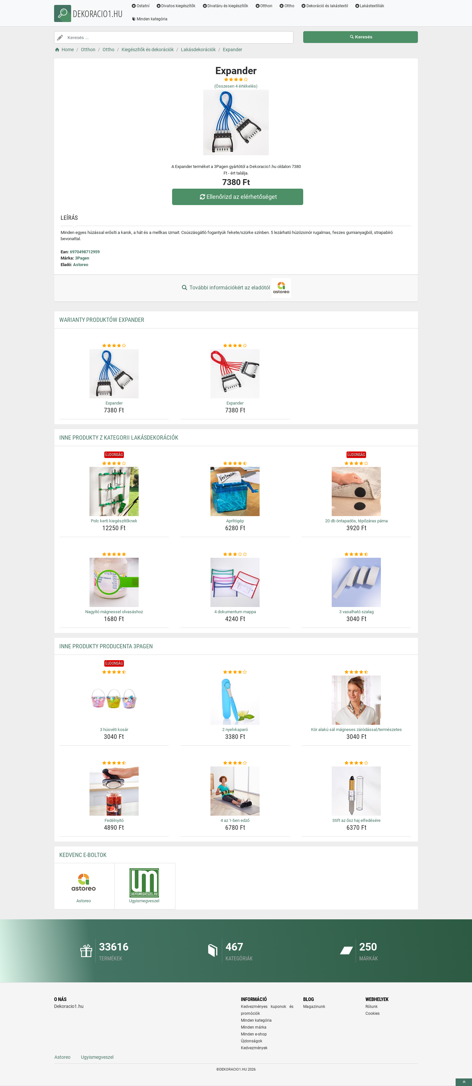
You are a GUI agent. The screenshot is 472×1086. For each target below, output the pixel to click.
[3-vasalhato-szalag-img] (356, 582)
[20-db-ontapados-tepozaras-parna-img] (356, 491)
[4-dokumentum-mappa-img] (235, 582)
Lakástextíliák (369, 6)
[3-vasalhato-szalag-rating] (356, 554)
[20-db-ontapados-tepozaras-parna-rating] (356, 463)
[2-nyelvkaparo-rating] (235, 672)
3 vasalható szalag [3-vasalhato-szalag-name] (356, 611)
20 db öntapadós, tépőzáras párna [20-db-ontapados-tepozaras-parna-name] (356, 520)
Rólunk (371, 1006)
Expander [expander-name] (114, 403)
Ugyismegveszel (97, 1057)
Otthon (263, 6)
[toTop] (464, 1082)
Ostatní (140, 6)
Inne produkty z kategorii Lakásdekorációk (118, 437)
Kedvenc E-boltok (83, 854)
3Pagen (82, 258)
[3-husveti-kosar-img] (114, 700)
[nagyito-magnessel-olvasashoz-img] (114, 582)
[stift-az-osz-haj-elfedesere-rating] (356, 763)
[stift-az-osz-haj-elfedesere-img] (356, 791)
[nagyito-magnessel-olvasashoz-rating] (114, 554)
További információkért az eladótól (236, 288)
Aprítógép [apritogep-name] (235, 520)
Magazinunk (314, 1006)
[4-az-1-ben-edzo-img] (235, 791)
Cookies (372, 1013)
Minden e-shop (254, 1034)
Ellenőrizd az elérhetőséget (237, 196)
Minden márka (253, 1027)
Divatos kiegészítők (176, 6)
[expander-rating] (114, 346)
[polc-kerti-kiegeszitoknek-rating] (114, 463)
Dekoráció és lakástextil (324, 6)
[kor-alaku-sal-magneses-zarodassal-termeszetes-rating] (356, 672)
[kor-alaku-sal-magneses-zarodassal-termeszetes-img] (356, 700)
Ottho (286, 6)
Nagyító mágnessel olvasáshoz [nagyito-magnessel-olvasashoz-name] (114, 611)
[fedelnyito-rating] (114, 763)
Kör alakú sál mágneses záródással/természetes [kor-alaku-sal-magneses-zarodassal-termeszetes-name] (356, 729)
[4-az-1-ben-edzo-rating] (235, 763)
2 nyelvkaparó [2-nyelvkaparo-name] (235, 729)
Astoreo (80, 264)
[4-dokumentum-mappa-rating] (235, 554)
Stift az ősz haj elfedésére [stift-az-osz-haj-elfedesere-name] (356, 820)
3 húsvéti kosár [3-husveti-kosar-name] (114, 729)
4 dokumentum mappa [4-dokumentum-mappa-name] (235, 611)
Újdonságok (251, 1041)
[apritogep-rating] (235, 463)
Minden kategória (149, 19)
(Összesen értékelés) (236, 86)
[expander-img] (114, 373)
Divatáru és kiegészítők (225, 6)
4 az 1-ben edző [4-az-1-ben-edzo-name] (235, 820)
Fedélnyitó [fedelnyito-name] (114, 820)
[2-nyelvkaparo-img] (235, 700)
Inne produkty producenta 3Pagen (106, 646)
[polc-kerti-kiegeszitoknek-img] (114, 491)
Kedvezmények (254, 1048)
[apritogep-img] (235, 491)
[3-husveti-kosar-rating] (114, 672)
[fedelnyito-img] (114, 791)
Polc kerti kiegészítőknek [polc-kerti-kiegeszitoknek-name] (114, 520)
